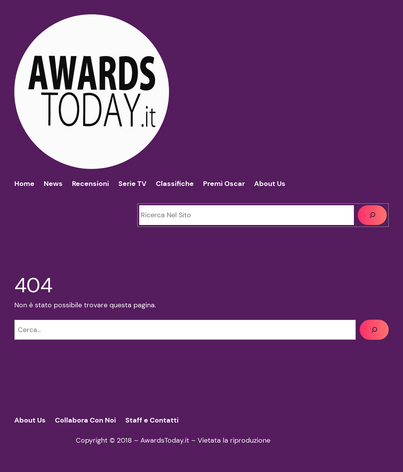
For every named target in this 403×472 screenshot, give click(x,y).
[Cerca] (372, 215)
